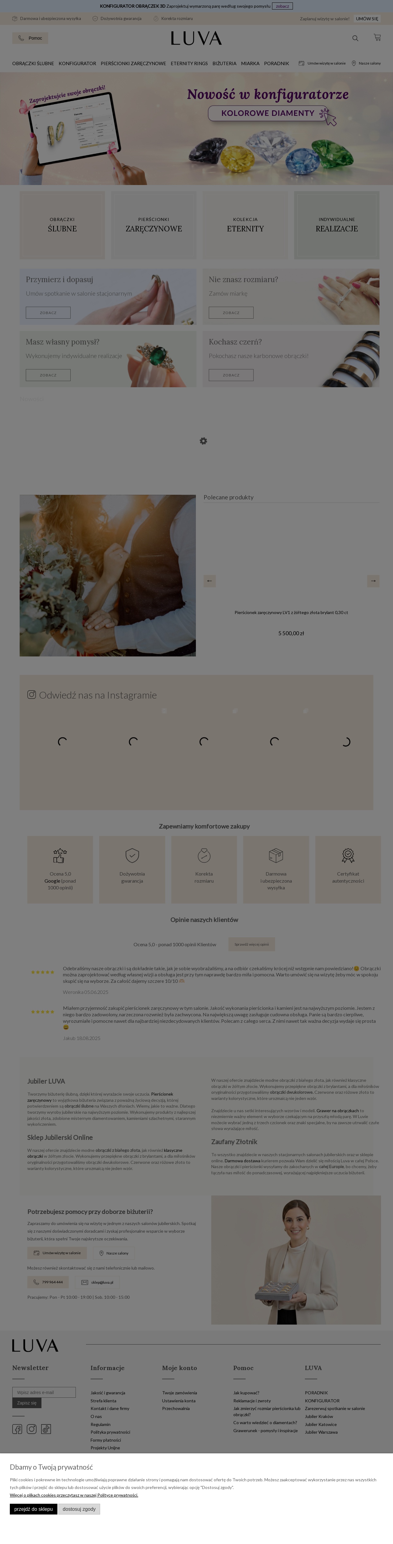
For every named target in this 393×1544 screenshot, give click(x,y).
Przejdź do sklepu (33, 1509)
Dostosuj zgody (79, 1509)
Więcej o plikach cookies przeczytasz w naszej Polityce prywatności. (74, 1495)
